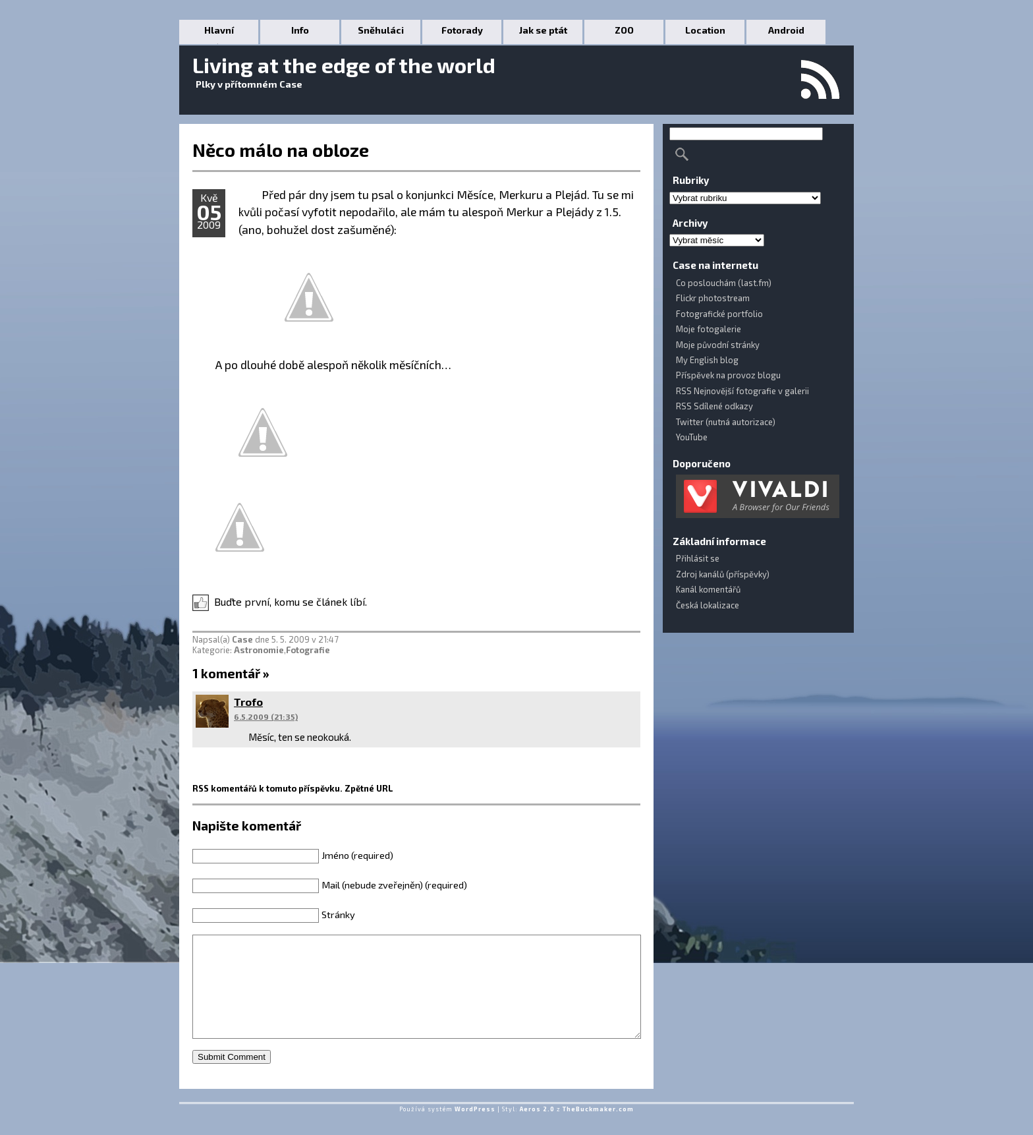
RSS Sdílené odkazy (714, 406)
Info (300, 30)
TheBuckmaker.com (598, 1128)
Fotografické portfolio (719, 313)
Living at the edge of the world (343, 64)
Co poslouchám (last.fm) (723, 282)
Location (705, 30)
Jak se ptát (543, 30)
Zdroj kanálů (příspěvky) (722, 574)
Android (786, 30)
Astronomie (259, 650)
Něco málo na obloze (280, 149)
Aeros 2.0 (537, 1128)
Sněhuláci (381, 30)
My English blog (707, 360)
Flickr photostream (713, 298)
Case (242, 639)
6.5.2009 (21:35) (266, 716)
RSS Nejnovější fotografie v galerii (742, 391)
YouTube (692, 437)
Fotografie (308, 650)
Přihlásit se (697, 558)
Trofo (248, 701)
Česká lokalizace (707, 605)
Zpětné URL (369, 788)
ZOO (624, 30)
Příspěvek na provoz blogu (728, 375)
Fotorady (462, 30)
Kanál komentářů (708, 589)
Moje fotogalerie (708, 329)
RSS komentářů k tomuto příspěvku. (267, 788)
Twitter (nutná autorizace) (725, 422)
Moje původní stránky (718, 344)
